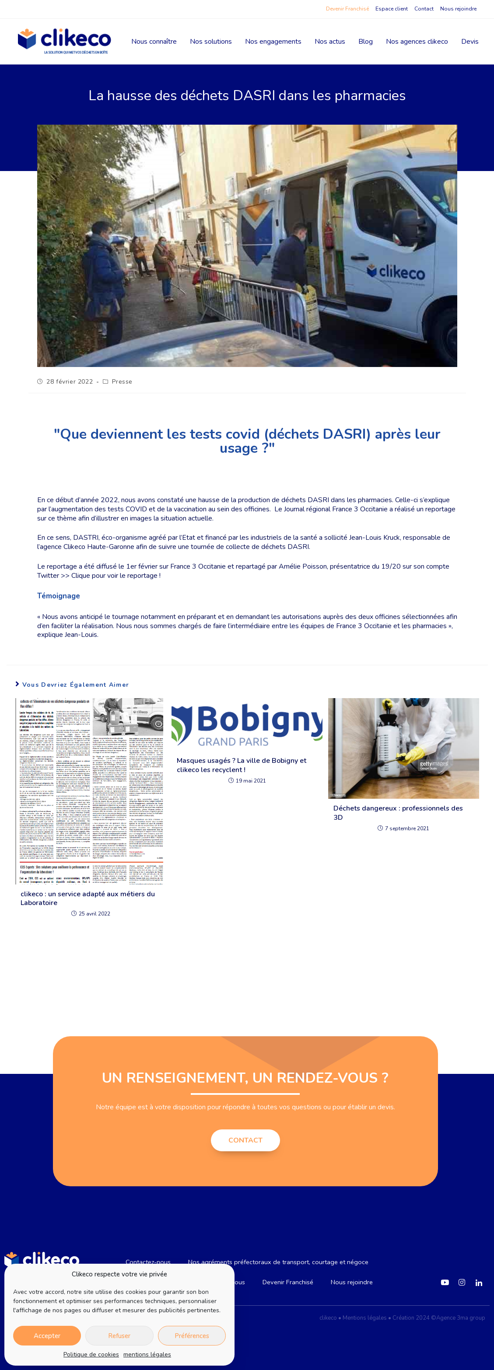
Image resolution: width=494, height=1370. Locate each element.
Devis (470, 41)
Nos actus (330, 41)
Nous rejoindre (458, 8)
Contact (424, 8)
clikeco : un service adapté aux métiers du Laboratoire (88, 899)
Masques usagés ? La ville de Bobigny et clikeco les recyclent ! (241, 765)
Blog (365, 41)
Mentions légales (365, 1318)
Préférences (192, 1336)
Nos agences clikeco (417, 41)
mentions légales (147, 1354)
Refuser (119, 1336)
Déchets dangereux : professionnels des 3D (398, 813)
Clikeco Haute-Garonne (98, 547)
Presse (122, 381)
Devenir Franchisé (347, 8)
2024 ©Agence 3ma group (450, 1318)
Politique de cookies (91, 1354)
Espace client (391, 8)
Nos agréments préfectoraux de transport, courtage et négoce (279, 1262)
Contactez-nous (143, 1262)
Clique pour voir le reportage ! (116, 575)
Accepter (47, 1336)
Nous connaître (154, 41)
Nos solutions (211, 41)
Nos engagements (273, 41)
